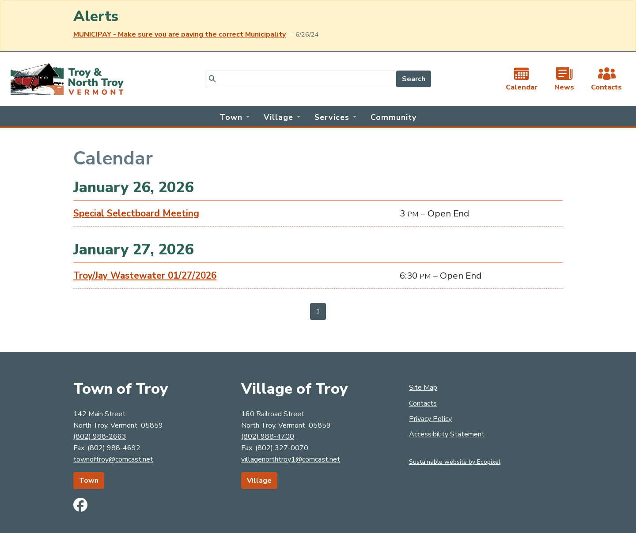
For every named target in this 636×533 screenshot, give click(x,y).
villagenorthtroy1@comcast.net (290, 459)
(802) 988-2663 (99, 436)
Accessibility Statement (447, 434)
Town (88, 480)
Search (413, 79)
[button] (234, 116)
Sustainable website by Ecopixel (454, 462)
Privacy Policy (430, 419)
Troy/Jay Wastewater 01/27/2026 (144, 275)
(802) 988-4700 (267, 436)
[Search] (301, 79)
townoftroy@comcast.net (113, 459)
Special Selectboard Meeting (136, 213)
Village (259, 480)
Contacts (423, 403)
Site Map (423, 387)
